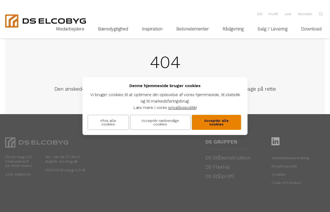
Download (311, 28)
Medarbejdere (70, 28)
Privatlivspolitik (284, 166)
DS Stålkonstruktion (228, 158)
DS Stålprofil (219, 176)
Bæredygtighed (113, 28)
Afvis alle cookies (108, 122)
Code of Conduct (286, 183)
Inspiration (152, 28)
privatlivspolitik (182, 107)
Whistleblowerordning (290, 158)
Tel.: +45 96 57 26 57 (62, 157)
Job (288, 14)
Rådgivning (233, 28)
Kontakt (305, 14)
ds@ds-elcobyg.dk (61, 161)
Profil (273, 14)
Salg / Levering (272, 28)
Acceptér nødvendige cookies (160, 122)
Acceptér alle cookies (216, 122)
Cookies (278, 174)
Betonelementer (192, 28)
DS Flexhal (217, 167)
